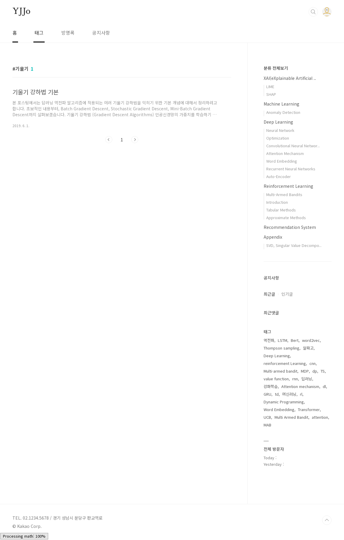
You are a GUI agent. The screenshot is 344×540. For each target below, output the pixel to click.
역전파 (269, 340)
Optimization (277, 138)
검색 (313, 11)
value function (276, 378)
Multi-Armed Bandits (284, 194)
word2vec (311, 340)
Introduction (277, 202)
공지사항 (101, 32)
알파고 (308, 348)
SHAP (271, 94)
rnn (295, 378)
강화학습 (271, 386)
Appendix (273, 237)
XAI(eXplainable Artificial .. (290, 78)
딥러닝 (306, 378)
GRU (267, 394)
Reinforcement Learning (288, 186)
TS (323, 371)
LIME (270, 86)
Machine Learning (281, 104)
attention (320, 417)
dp (314, 371)
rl (301, 394)
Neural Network (280, 130)
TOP (327, 520)
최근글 (269, 294)
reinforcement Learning (285, 363)
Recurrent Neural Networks (290, 169)
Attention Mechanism (285, 153)
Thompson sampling (281, 348)
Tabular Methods (281, 210)
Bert (294, 340)
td (277, 394)
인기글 (287, 294)
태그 (39, 32)
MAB (267, 425)
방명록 (67, 32)
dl (324, 386)
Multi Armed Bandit (291, 417)
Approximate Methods (286, 217)
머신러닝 (289, 394)
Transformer (309, 409)
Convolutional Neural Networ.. (293, 145)
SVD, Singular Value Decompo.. (294, 245)
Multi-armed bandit (280, 371)
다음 (134, 139)
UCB (267, 417)
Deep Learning (278, 122)
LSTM (282, 340)
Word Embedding (281, 161)
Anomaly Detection (283, 112)
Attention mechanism (300, 386)
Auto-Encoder (278, 176)
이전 (108, 139)
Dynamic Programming (284, 402)
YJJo (21, 11)
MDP (305, 371)
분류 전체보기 (276, 68)
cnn (312, 363)
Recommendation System (290, 227)
